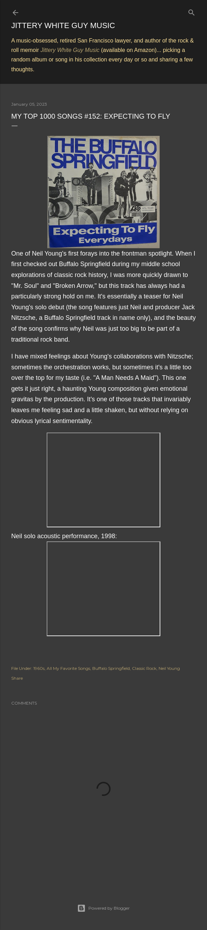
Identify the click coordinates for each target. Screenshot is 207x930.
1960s (39, 668)
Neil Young (169, 668)
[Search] (191, 11)
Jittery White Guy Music (63, 25)
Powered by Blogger (103, 908)
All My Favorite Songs (68, 668)
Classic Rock (144, 668)
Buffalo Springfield (111, 668)
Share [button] (17, 678)
